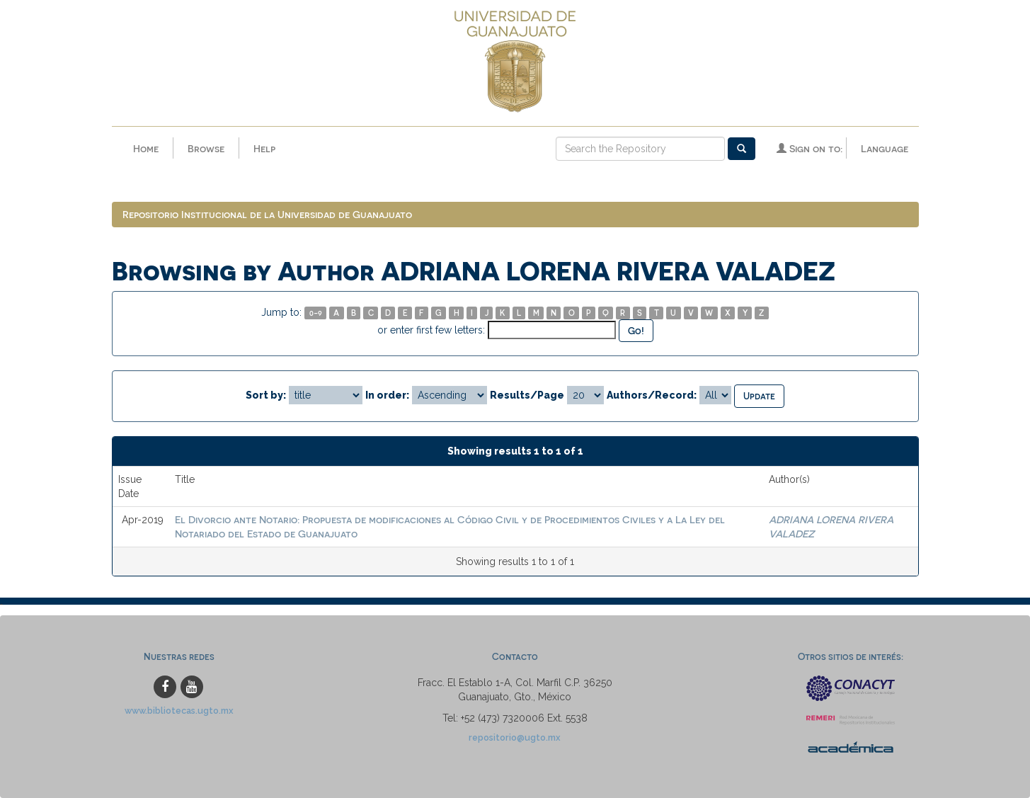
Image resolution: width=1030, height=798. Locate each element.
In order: (387, 395)
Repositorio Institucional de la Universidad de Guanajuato (267, 214)
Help (264, 148)
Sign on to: (809, 148)
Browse (206, 148)
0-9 (315, 312)
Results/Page (527, 395)
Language (884, 148)
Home (146, 148)
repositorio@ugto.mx (515, 737)
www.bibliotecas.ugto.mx (179, 710)
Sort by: (266, 395)
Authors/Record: (652, 395)
